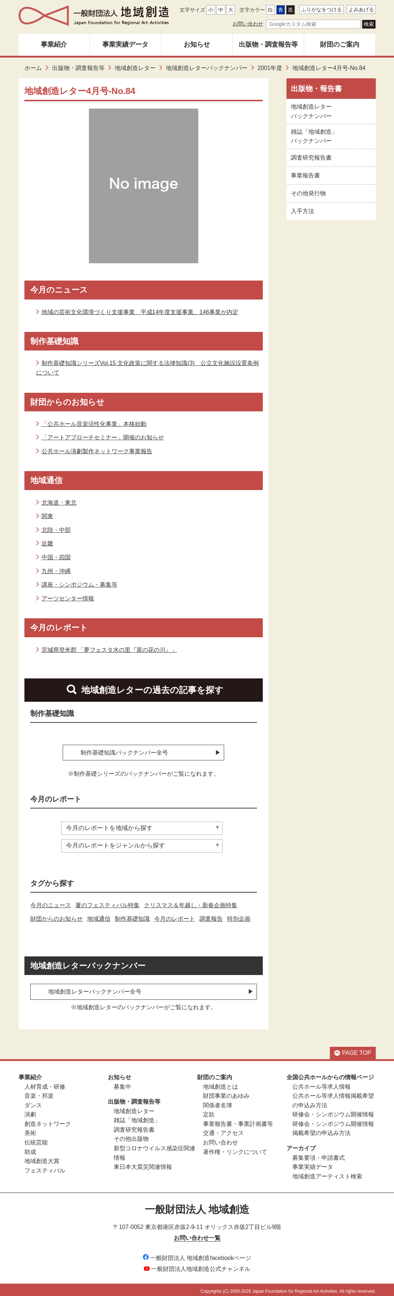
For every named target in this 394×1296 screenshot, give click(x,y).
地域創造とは (220, 1083)
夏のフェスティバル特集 (107, 901)
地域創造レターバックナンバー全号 (94, 988)
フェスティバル (44, 1167)
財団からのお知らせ (56, 915)
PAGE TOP (352, 1049)
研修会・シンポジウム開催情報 (333, 1111)
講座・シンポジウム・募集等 (79, 585)
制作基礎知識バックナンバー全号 (124, 752)
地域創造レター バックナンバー (311, 111)
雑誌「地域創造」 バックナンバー (314, 136)
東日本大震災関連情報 (143, 1163)
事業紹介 (54, 44)
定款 (209, 1111)
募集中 (122, 1083)
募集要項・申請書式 (318, 1154)
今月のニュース (50, 901)
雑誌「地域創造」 (137, 1117)
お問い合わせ (248, 24)
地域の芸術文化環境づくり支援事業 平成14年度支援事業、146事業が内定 (140, 312)
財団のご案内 (339, 44)
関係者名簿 (217, 1102)
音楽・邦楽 (39, 1092)
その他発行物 (308, 193)
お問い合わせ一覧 (197, 1234)
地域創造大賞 (41, 1157)
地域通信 (98, 915)
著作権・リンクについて (235, 1148)
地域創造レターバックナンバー (206, 68)
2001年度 (270, 68)
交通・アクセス (223, 1130)
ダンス (33, 1102)
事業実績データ (125, 44)
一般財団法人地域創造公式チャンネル (197, 1265)
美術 (30, 1130)
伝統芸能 (36, 1139)
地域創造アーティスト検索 (327, 1173)
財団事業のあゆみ (226, 1092)
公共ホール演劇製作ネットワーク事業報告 (97, 451)
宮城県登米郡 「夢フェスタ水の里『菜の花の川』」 (109, 650)
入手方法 (302, 211)
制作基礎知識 (132, 915)
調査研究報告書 (311, 157)
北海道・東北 (59, 503)
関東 (47, 516)
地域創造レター (135, 68)
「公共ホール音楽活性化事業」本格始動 (94, 424)
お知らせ (197, 44)
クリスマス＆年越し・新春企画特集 (190, 901)
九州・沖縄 (56, 571)
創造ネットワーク (47, 1120)
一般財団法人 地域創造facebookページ (197, 1254)
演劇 (30, 1111)
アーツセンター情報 (68, 598)
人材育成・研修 (44, 1083)
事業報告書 (305, 175)
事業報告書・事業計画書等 (238, 1120)
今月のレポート (174, 915)
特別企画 (238, 915)
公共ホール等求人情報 (321, 1083)
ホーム (33, 68)
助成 (30, 1148)
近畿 (47, 543)
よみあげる (361, 9)
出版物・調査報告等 (268, 44)
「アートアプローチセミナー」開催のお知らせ (103, 437)
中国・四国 (56, 557)
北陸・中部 (56, 530)
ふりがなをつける (321, 9)
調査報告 (211, 915)
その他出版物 (131, 1135)
